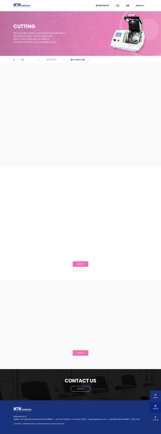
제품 (127, 5)
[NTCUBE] (61, 424)
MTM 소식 (140, 5)
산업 (117, 5)
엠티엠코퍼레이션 (102, 5)
